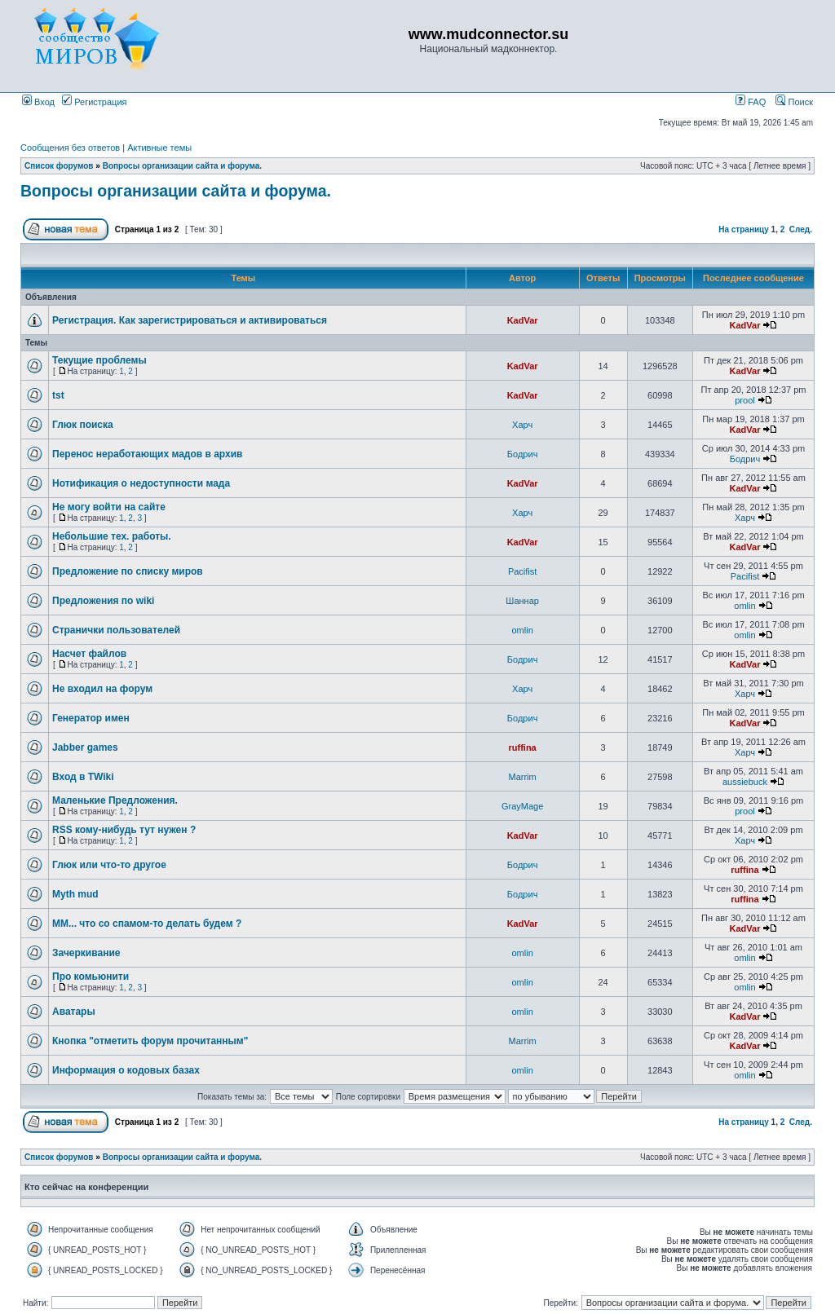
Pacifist (522, 571)
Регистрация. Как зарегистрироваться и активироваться (189, 320)
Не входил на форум (102, 688)
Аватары (73, 1011)
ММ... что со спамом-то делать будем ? (146, 923)
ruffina (523, 747)
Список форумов (59, 165)
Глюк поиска (82, 424)
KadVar (522, 320)
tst (58, 395)
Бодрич (522, 454)
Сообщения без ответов (70, 147)
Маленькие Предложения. (115, 800)
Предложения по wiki (103, 600)
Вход (38, 102)
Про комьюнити (90, 976)
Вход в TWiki (83, 777)
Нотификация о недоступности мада (141, 483)
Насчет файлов (89, 653)
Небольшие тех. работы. (111, 536)
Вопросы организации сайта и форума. (182, 165)
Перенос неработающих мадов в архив (147, 454)
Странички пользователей (116, 630)
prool (744, 400)
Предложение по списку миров (127, 571)
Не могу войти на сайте (109, 507)
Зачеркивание (86, 953)
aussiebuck (744, 782)
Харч (522, 425)
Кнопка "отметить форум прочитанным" (150, 1041)
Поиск (794, 102)
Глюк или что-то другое (109, 865)
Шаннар (522, 601)
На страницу (743, 229)
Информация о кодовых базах (126, 1070)
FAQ (751, 102)
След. (800, 229)
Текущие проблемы (99, 360)
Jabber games (85, 747)
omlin (744, 606)
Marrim (523, 777)
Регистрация (94, 102)
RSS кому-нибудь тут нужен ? (124, 830)
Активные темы (159, 147)
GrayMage (522, 806)
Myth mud (75, 894)
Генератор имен (91, 718)
